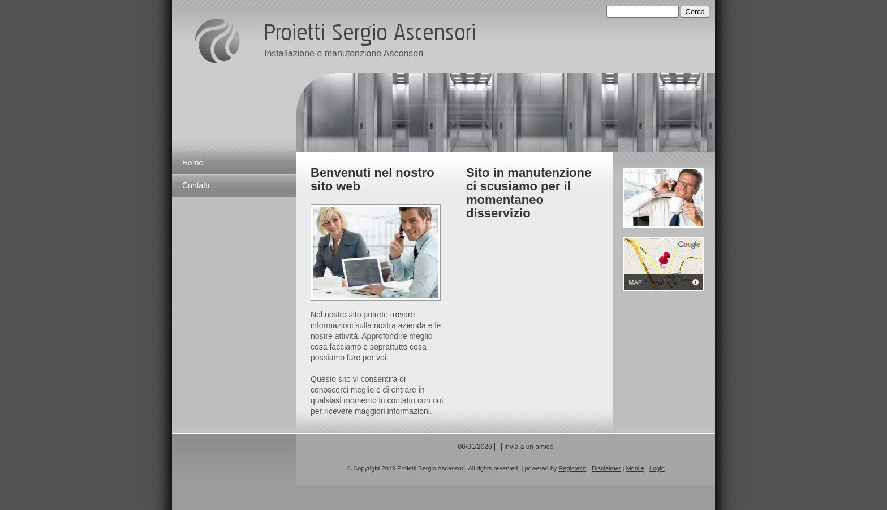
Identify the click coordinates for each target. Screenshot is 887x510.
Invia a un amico (528, 447)
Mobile (635, 468)
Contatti (195, 185)
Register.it (572, 468)
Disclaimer (606, 468)
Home (192, 162)
